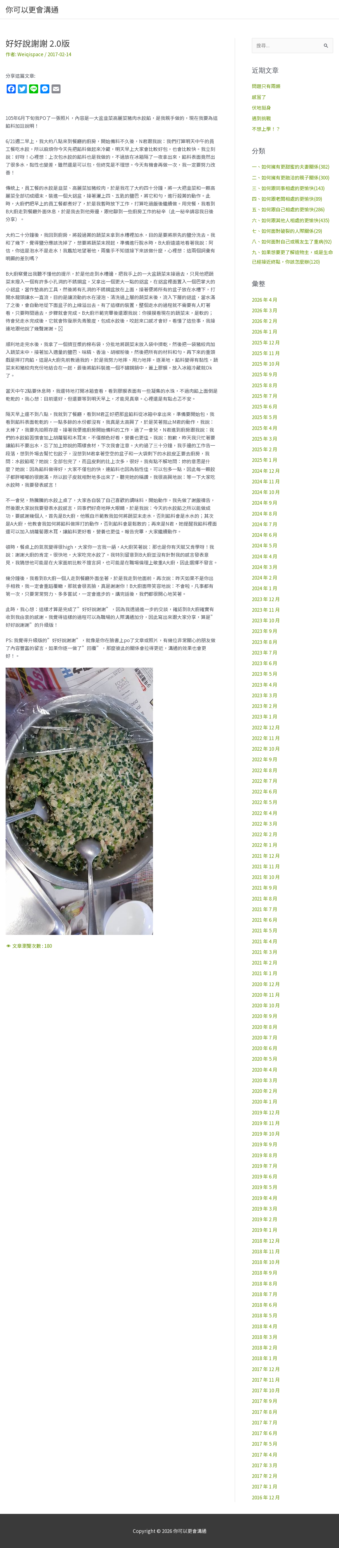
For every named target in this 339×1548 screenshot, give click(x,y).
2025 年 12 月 (266, 342)
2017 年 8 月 (264, 1411)
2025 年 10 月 (266, 363)
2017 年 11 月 (266, 1379)
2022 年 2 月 (264, 834)
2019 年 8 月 (264, 1155)
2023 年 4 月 (264, 684)
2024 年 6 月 (264, 534)
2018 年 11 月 (266, 1251)
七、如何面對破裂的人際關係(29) (287, 230)
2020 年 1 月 (264, 1101)
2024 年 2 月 (264, 577)
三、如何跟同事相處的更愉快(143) (288, 188)
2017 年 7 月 (264, 1422)
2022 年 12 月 (266, 727)
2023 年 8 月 (264, 641)
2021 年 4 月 (264, 941)
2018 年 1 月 (264, 1358)
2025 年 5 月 (264, 416)
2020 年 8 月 (264, 1026)
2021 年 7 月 (264, 909)
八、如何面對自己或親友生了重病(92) (292, 241)
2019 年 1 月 (264, 1229)
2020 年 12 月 (266, 983)
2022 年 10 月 (266, 748)
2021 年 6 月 (264, 919)
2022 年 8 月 (264, 770)
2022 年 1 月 (264, 844)
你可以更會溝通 (32, 9)
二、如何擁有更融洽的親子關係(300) (290, 177)
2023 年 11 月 (266, 609)
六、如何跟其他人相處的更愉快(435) (290, 220)
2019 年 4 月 (264, 1197)
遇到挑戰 (261, 118)
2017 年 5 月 (264, 1443)
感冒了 (259, 96)
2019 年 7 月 (264, 1165)
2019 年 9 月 (264, 1144)
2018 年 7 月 (264, 1294)
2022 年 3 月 (264, 823)
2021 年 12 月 (266, 855)
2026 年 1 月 (264, 331)
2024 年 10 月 (266, 491)
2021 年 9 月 (264, 887)
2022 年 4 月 (264, 812)
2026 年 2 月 (264, 320)
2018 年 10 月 (266, 1261)
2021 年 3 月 (264, 951)
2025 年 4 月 (264, 427)
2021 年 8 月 (264, 898)
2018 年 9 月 (264, 1272)
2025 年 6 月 (264, 406)
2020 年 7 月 (264, 1037)
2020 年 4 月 (264, 1069)
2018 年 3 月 (264, 1336)
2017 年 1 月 (264, 1486)
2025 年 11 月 (266, 352)
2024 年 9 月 (264, 502)
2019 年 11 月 (266, 1122)
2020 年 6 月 (264, 1047)
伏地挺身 (261, 107)
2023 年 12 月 (266, 598)
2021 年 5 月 (264, 930)
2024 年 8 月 (264, 513)
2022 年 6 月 (264, 791)
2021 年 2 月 (264, 962)
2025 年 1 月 (264, 459)
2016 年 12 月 (266, 1497)
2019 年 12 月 (266, 1112)
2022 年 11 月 (266, 737)
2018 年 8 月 (264, 1283)
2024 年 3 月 (264, 566)
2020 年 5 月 (264, 1058)
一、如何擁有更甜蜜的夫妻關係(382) (290, 166)
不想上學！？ (266, 128)
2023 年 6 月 (264, 663)
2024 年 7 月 (264, 524)
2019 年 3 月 (264, 1208)
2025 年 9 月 (264, 374)
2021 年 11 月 (266, 866)
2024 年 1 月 (264, 588)
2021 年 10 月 (266, 876)
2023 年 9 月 (264, 630)
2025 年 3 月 (264, 438)
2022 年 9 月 (264, 759)
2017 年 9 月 (264, 1400)
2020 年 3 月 (264, 1080)
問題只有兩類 (266, 85)
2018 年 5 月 (264, 1315)
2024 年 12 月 (266, 470)
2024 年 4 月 (264, 556)
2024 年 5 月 (264, 545)
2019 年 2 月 (264, 1219)
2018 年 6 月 (264, 1304)
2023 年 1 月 (264, 716)
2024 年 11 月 (266, 481)
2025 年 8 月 (264, 385)
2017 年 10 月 (266, 1390)
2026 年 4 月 (264, 299)
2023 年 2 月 (264, 705)
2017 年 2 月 (264, 1475)
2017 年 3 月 (264, 1465)
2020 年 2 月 (264, 1090)
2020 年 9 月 (264, 1015)
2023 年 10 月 (266, 620)
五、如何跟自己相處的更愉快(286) (288, 209)
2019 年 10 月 (266, 1133)
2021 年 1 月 (264, 973)
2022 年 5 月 (264, 801)
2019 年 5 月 (264, 1186)
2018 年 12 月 (266, 1240)
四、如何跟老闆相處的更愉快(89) (287, 198)
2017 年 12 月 (266, 1368)
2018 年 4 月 (264, 1326)
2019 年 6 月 (264, 1176)
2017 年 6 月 (264, 1432)
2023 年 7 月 (264, 652)
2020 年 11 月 (266, 994)
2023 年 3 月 (264, 695)
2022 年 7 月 (264, 780)
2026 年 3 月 (264, 310)
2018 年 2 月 (264, 1347)
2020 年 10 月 (266, 1005)
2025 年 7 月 (264, 395)
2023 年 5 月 (264, 673)
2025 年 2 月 (264, 449)
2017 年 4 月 (264, 1454)
